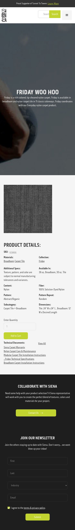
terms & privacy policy (34, 507)
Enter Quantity (11, 320)
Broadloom (9, 261)
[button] (67, 15)
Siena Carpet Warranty (14, 347)
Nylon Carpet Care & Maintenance (20, 351)
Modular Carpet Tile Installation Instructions (25, 355)
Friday (42, 261)
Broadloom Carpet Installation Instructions (24, 362)
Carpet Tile (20, 261)
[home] (3, 15)
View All (42, 343)
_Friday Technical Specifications (19, 358)
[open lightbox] (37, 209)
